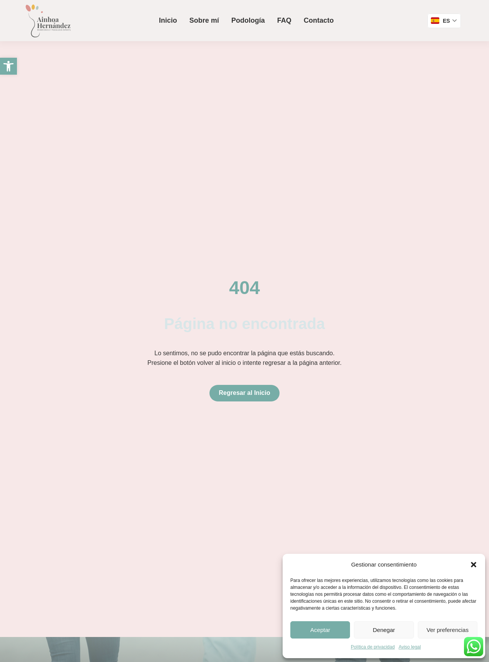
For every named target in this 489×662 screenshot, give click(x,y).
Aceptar (320, 630)
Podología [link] (248, 20)
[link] (8, 66)
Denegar (384, 630)
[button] (473, 564)
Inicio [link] (168, 20)
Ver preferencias (448, 630)
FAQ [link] (284, 20)
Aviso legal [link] (410, 647)
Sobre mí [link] (204, 20)
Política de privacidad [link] (373, 647)
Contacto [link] (319, 20)
